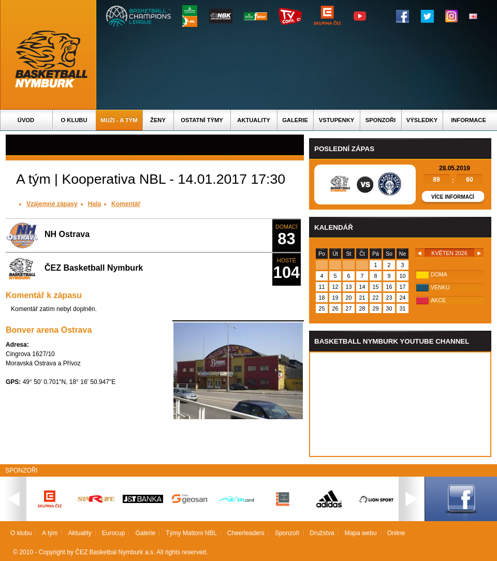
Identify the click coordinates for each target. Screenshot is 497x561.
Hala (94, 204)
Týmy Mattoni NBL (191, 533)
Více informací (452, 197)
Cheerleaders (246, 533)
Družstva (322, 533)
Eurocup (113, 533)
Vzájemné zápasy (52, 204)
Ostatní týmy (202, 120)
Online (396, 533)
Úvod (26, 120)
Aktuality (253, 120)
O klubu (74, 120)
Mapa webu (361, 533)
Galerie (295, 120)
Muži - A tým (118, 120)
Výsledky (421, 120)
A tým (49, 533)
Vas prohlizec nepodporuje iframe (400, 404)
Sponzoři (381, 120)
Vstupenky (336, 120)
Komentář (125, 204)
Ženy (158, 120)
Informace (468, 120)
